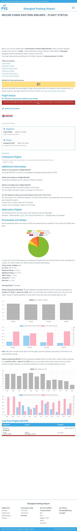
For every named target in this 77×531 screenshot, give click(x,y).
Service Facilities (46, 508)
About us (32, 529)
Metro (42, 520)
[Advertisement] (38, 33)
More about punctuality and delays (53, 91)
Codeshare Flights (8, 66)
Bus (41, 513)
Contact (26, 529)
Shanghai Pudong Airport (39, 8)
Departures (6, 513)
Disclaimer (20, 529)
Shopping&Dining (65, 510)
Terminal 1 (24, 510)
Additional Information (9, 68)
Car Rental (63, 508)
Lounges (62, 513)
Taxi (41, 515)
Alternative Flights (8, 71)
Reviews (24, 515)
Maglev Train (44, 518)
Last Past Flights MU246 (10, 76)
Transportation (45, 510)
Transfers (43, 523)
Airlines (4, 518)
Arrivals (4, 510)
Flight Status (6, 63)
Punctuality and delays (10, 73)
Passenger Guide (27, 508)
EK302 (22, 215)
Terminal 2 (24, 513)
